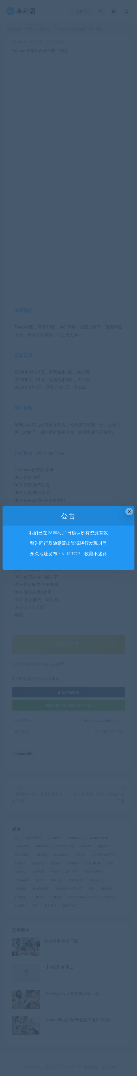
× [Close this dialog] (129, 511)
